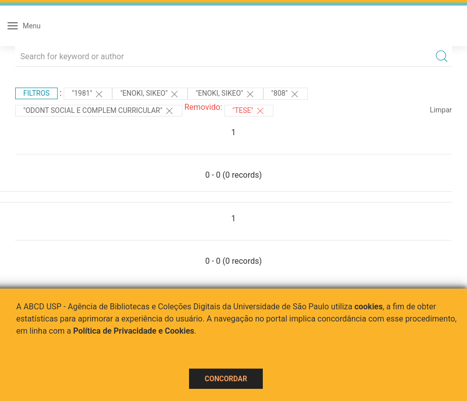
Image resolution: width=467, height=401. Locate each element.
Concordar (226, 379)
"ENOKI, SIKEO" (149, 94)
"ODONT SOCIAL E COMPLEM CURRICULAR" (98, 111)
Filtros (36, 93)
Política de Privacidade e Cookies (134, 331)
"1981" (88, 94)
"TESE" (248, 111)
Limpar (441, 110)
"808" (285, 94)
